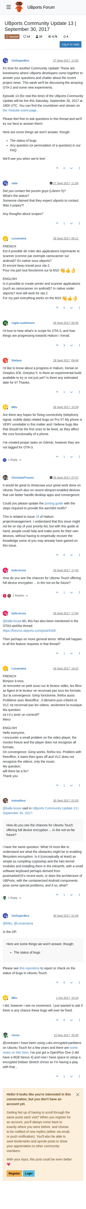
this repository (29, 968)
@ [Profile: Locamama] (23, 923)
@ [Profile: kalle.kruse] (12, 621)
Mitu (14, 407)
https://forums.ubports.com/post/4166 (29, 630)
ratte (14, 183)
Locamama (18, 238)
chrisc (15, 1035)
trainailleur (18, 800)
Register (14, 1173)
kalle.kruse (18, 570)
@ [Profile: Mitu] (7, 923)
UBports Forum (41, 7)
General (12, 36)
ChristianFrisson (22, 477)
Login (29, 1173)
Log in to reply (70, 44)
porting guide (53, 503)
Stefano (16, 360)
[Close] (77, 1094)
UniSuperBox (20, 60)
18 (37, 516)
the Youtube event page (19, 110)
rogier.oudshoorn (23, 323)
